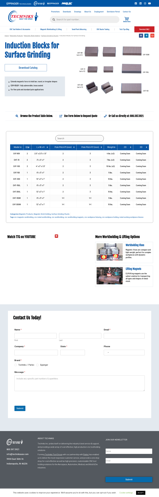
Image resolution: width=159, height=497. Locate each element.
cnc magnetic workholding (23, 217)
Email (107, 330)
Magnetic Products (16, 36)
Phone (107, 346)
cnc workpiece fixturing (92, 217)
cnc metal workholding (42, 217)
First (16, 340)
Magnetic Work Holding (32, 36)
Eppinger (44, 365)
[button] (141, 36)
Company (19, 346)
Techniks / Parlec (26, 365)
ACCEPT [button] (141, 493)
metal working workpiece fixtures (131, 217)
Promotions (55, 11)
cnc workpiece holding (110, 217)
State (63, 346)
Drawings (77, 11)
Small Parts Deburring (80, 29)
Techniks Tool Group (53, 454)
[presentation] (34, 404)
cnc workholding (58, 217)
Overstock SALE (144, 29)
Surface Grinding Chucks (49, 36)
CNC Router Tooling (104, 29)
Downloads (67, 11)
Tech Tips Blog (125, 29)
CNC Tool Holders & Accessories (20, 29)
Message (19, 372)
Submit (19, 408)
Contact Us (127, 11)
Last (61, 340)
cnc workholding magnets (74, 217)
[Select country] (107, 352)
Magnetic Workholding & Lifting (51, 29)
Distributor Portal (113, 11)
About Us (87, 11)
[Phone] (124, 352)
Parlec (86, 454)
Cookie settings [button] (126, 492)
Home (7, 36)
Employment (99, 11)
